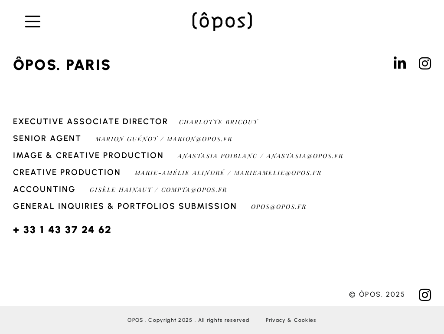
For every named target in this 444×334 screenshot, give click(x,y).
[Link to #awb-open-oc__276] (44, 21)
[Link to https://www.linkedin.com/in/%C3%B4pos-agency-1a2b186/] (400, 63)
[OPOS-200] (222, 14)
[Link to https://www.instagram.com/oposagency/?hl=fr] (425, 63)
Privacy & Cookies (291, 320)
